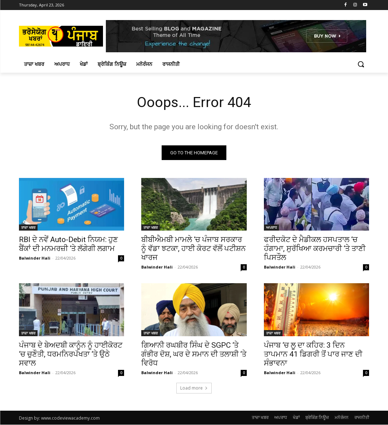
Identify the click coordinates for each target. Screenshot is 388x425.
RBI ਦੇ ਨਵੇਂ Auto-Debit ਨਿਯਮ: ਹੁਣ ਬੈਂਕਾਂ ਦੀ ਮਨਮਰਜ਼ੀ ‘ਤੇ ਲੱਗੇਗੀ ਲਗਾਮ (68, 244)
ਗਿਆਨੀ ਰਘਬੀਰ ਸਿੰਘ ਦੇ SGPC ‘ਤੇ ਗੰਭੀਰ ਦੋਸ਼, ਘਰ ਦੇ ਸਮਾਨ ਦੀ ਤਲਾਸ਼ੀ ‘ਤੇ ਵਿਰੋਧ (193, 354)
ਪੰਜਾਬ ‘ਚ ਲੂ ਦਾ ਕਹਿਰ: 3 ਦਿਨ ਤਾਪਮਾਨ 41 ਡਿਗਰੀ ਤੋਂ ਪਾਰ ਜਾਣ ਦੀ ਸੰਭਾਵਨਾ (313, 354)
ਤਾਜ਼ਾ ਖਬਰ (28, 227)
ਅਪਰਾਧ (271, 227)
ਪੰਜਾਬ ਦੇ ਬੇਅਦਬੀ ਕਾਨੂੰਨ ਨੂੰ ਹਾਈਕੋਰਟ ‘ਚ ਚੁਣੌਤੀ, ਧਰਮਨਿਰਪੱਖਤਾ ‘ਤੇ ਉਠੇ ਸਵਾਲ (70, 354)
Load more (194, 388)
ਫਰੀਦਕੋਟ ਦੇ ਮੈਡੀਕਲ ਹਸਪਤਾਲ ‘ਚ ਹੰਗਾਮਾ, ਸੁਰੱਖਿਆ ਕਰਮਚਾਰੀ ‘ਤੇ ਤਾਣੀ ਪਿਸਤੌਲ (314, 248)
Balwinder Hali (34, 258)
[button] (360, 64)
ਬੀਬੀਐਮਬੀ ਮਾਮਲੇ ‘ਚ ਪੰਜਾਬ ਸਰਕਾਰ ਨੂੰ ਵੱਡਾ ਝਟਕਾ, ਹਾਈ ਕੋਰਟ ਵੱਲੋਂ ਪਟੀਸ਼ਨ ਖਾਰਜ (193, 248)
